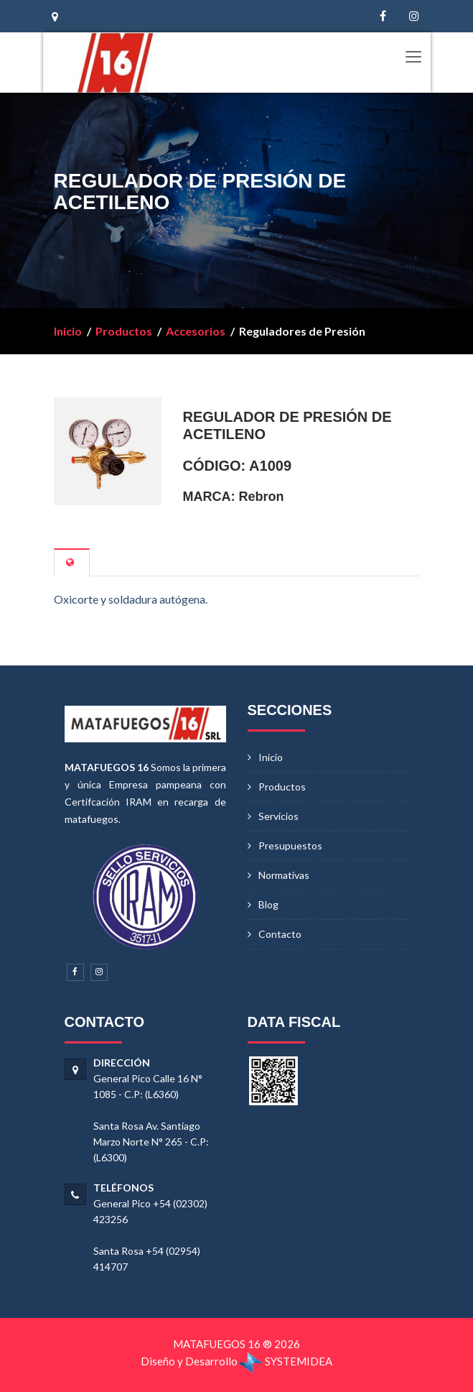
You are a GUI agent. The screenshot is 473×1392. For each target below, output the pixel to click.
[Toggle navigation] (413, 57)
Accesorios (195, 331)
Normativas (283, 875)
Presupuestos (290, 845)
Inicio (68, 331)
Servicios (278, 816)
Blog (268, 904)
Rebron (261, 496)
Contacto (279, 934)
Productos (123, 331)
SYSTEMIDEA (285, 1361)
